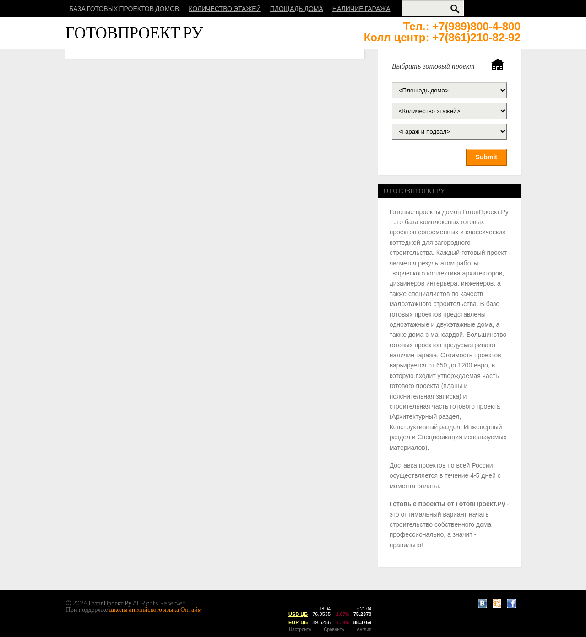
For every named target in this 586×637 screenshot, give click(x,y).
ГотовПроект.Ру (134, 32)
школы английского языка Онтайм (155, 609)
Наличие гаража (361, 8)
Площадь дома (296, 8)
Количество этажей (224, 8)
